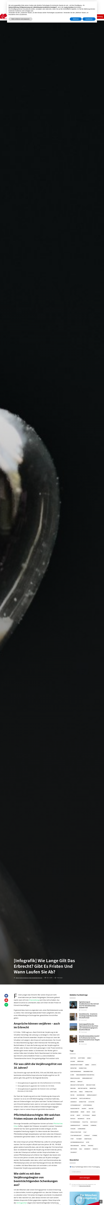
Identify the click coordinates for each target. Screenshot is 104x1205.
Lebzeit (78, 1115)
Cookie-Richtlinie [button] (69, 1188)
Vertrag (83, 1145)
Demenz (87, 1064)
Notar (88, 1118)
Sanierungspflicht (75, 1125)
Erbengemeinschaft (87, 1078)
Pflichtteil (85, 1122)
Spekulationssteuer (75, 1132)
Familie (81, 1091)
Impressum (80, 16)
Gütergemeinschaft (75, 1105)
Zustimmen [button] (88, 1200)
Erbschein (73, 1088)
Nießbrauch (81, 1118)
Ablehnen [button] (76, 1200)
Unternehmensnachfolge (77, 1142)
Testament (79, 1139)
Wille (80, 1149)
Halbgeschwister (74, 1108)
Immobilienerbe (74, 1112)
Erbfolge (72, 1081)
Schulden (72, 1128)
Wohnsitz (95, 1149)
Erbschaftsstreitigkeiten (77, 1085)
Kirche (88, 1112)
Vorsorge (90, 1145)
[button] (27, 16)
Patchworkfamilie (75, 1122)
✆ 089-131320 (68, 16)
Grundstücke (82, 1101)
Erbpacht (80, 1081)
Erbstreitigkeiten (82, 1088)
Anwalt (89, 1058)
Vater (87, 1142)
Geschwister (73, 1098)
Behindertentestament (76, 1064)
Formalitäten (88, 1091)
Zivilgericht (73, 1152)
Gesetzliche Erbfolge (84, 1098)
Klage (93, 1112)
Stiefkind (94, 1135)
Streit (72, 1139)
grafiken (51, 16)
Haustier (91, 1108)
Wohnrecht (87, 1149)
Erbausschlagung (75, 1078)
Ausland (72, 1061)
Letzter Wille (86, 1115)
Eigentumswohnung (75, 1071)
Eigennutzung (83, 1068)
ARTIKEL (36, 16)
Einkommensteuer (88, 1071)
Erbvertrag (93, 1088)
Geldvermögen (80, 1095)
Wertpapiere (73, 1149)
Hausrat (84, 1108)
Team (73, 16)
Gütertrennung (87, 1105)
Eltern (72, 1075)
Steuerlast (87, 1135)
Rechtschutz (93, 1122)
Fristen (72, 1095)
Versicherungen (74, 1145)
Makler (94, 1115)
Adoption (73, 1058)
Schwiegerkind (81, 1128)
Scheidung (85, 1125)
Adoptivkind (81, 1058)
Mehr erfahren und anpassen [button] (20, 1200)
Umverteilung (88, 1139)
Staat (85, 1132)
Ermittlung (73, 1091)
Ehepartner (73, 1068)
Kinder (82, 1112)
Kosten (72, 1115)
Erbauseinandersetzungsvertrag (85, 1075)
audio (44, 16)
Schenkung (93, 1125)
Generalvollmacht (92, 1095)
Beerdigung (80, 1061)
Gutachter (91, 1101)
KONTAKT (60, 16)
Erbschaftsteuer (90, 1085)
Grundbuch (73, 1101)
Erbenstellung (34, 1000)
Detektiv (94, 1064)
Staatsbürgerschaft (76, 1135)
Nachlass (72, 1118)
